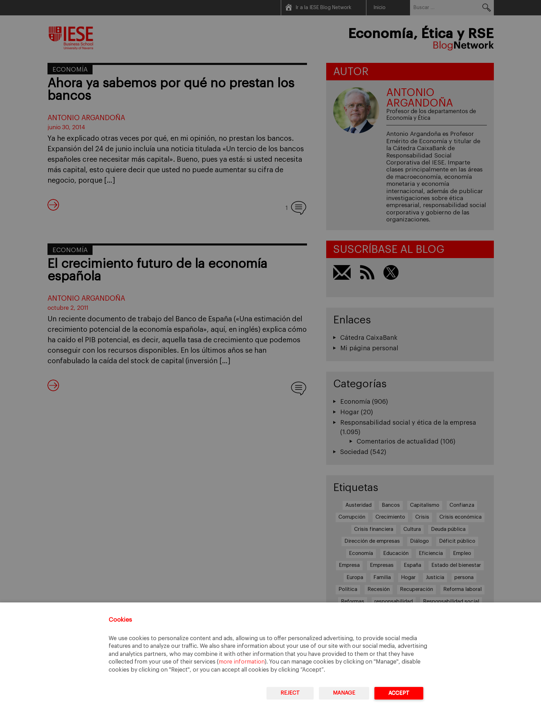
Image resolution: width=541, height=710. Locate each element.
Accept (398, 693)
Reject (290, 693)
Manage (344, 693)
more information (242, 662)
